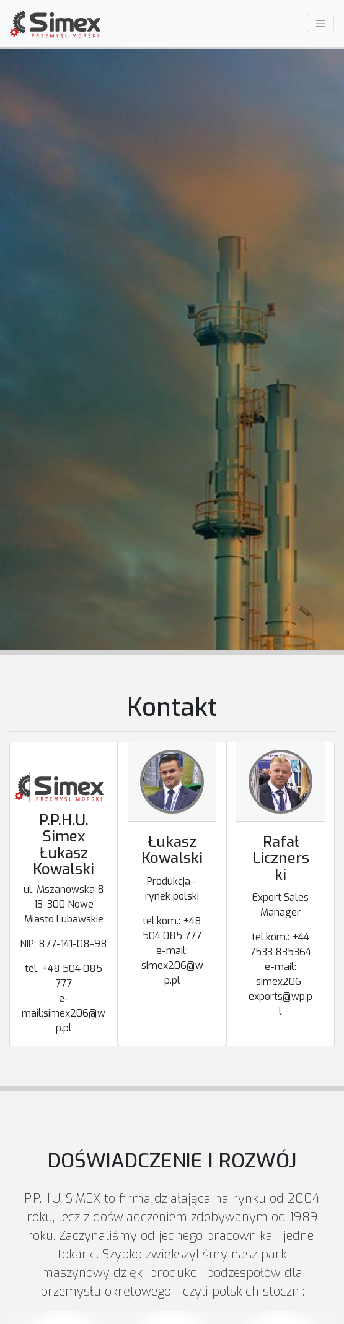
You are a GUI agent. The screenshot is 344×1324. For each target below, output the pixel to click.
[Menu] (320, 23)
